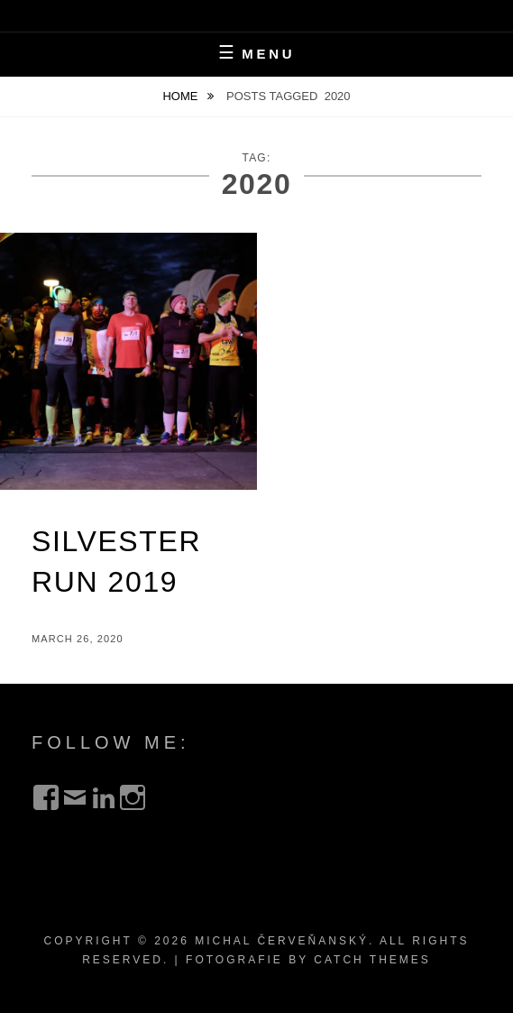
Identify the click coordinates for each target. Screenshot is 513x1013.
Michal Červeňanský (282, 941)
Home (181, 96)
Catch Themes (372, 959)
